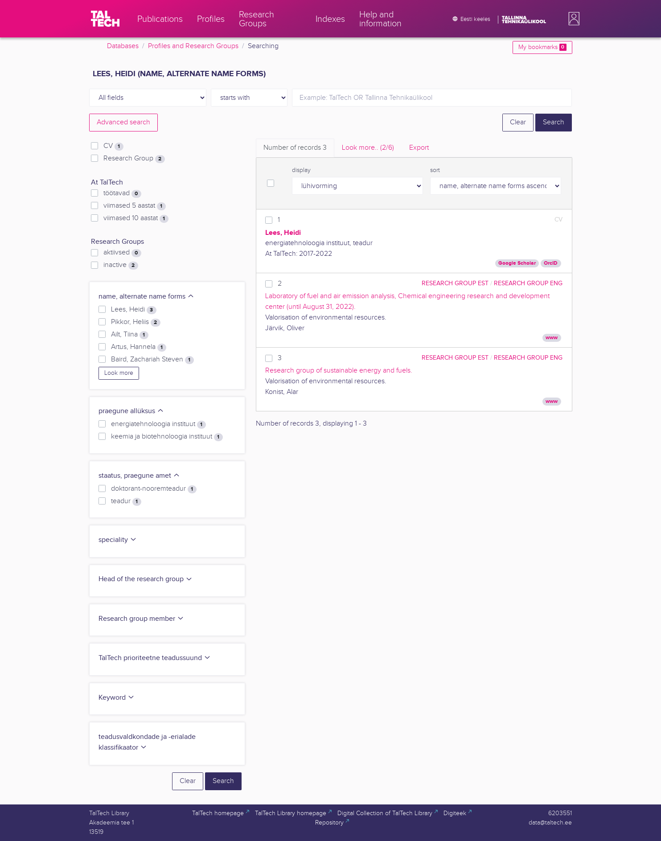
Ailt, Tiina (129, 334)
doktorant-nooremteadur (153, 488)
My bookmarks (542, 47)
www (552, 337)
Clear (518, 122)
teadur (126, 501)
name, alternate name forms (146, 296)
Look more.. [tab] (368, 148)
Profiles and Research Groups (193, 46)
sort (435, 170)
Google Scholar (517, 263)
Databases (123, 46)
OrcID (551, 263)
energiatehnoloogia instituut (158, 424)
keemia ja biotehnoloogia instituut (166, 436)
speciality (118, 540)
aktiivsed (122, 252)
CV (113, 146)
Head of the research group (146, 579)
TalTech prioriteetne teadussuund (155, 658)
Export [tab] (419, 148)
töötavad (122, 193)
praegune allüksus (131, 411)
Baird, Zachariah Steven (152, 359)
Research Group (133, 158)
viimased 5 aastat (134, 205)
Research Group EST (455, 283)
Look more (118, 373)
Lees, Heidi (133, 309)
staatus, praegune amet (139, 476)
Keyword (117, 697)
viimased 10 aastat (135, 218)
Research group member (141, 619)
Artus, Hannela (138, 347)
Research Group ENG (528, 283)
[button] (572, 18)
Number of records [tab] (295, 148)
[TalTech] (105, 18)
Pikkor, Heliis (135, 322)
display (301, 170)
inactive (120, 265)
